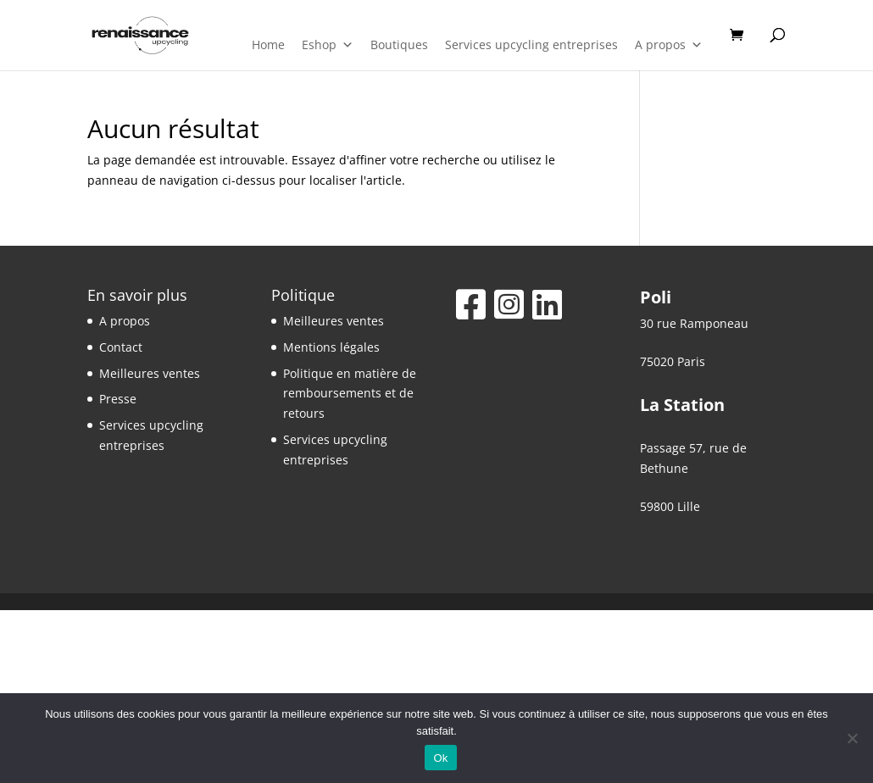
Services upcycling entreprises (531, 44)
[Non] (851, 738)
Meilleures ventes (149, 373)
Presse (117, 399)
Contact (120, 347)
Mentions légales (331, 347)
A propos (669, 45)
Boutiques (399, 44)
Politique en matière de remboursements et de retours (349, 393)
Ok (440, 758)
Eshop (327, 45)
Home (268, 44)
